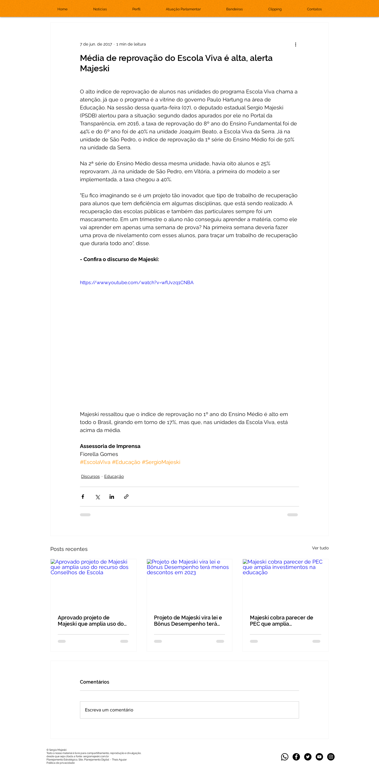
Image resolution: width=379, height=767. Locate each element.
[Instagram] (331, 756)
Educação (114, 476)
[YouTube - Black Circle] (319, 756)
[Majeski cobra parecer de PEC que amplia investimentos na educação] (285, 583)
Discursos (90, 476)
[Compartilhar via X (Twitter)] (97, 496)
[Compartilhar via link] (126, 496)
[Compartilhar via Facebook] (83, 496)
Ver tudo (320, 548)
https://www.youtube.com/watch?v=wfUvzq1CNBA (137, 282)
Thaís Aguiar (119, 759)
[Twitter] (307, 756)
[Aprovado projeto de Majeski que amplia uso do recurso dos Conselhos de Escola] (93, 583)
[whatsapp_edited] (284, 756)
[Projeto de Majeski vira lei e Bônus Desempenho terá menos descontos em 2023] (189, 583)
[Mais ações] (295, 44)
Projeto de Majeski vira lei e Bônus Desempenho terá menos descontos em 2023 (188, 620)
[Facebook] (296, 756)
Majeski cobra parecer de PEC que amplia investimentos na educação (284, 620)
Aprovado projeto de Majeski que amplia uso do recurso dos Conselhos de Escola (91, 620)
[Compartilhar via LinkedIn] (112, 496)
